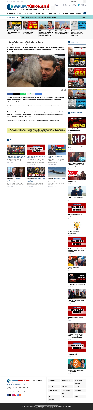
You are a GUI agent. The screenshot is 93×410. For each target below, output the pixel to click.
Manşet (19, 44)
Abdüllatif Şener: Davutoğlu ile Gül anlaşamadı (76, 371)
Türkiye (23, 44)
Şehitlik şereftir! (72, 181)
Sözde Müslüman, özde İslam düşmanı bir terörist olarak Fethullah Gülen (62, 32)
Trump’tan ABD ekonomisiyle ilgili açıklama (76, 301)
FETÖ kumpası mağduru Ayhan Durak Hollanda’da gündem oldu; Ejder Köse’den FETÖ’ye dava (46, 33)
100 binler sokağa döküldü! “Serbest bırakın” (75, 353)
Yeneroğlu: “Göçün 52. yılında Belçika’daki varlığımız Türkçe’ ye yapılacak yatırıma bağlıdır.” (77, 336)
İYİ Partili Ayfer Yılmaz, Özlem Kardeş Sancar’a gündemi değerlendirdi (39, 17)
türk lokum (20, 135)
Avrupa (16, 44)
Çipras (16, 135)
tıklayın (46, 131)
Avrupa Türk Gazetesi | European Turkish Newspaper (46, 405)
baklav (13, 135)
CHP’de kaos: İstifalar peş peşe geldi (76, 146)
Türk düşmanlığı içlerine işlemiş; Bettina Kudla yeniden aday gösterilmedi (36, 180)
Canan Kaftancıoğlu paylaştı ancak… (75, 198)
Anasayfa (11, 44)
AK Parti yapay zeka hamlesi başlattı (73, 232)
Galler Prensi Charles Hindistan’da (73, 268)
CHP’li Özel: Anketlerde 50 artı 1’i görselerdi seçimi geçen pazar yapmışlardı (77, 250)
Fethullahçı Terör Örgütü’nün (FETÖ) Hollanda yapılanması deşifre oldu (77, 33)
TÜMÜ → (84, 17)
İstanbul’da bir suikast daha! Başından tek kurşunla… (75, 129)
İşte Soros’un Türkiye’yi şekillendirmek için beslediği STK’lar (29, 32)
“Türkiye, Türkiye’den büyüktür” (76, 284)
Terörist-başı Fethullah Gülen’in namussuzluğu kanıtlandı (13, 32)
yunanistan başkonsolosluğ (28, 135)
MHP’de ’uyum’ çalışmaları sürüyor (75, 215)
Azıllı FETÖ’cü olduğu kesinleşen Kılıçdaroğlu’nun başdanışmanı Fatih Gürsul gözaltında (77, 165)
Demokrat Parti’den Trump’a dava (75, 318)
